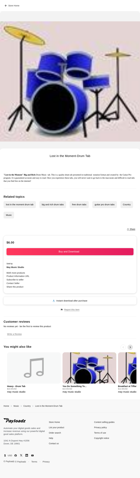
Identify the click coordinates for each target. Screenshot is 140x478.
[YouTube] (32, 455)
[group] (34, 373)
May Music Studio (15, 267)
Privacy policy (100, 427)
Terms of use (100, 433)
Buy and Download (70, 251)
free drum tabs (79, 204)
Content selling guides (104, 422)
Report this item (69, 309)
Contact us (54, 443)
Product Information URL (18, 276)
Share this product (15, 287)
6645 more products (16, 273)
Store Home (12, 5)
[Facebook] (15, 455)
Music (9, 215)
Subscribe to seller (15, 279)
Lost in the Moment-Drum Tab (48, 406)
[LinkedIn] (26, 455)
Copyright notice (101, 438)
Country (127, 204)
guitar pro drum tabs (105, 204)
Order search (55, 433)
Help (51, 438)
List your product (56, 427)
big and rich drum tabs (53, 204)
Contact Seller (13, 283)
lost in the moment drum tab (19, 204)
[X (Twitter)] (21, 455)
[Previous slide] (123, 347)
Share (131, 229)
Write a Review (14, 334)
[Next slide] (130, 347)
